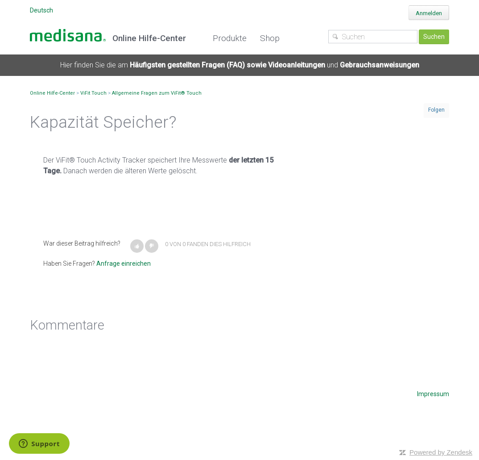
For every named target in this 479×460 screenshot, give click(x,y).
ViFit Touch (93, 93)
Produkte (230, 38)
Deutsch (41, 10)
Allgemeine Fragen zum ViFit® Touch (157, 93)
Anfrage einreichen (123, 263)
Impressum (433, 393)
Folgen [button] (436, 110)
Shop (270, 38)
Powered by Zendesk (440, 452)
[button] (137, 246)
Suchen (434, 36)
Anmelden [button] (429, 13)
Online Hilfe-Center (52, 93)
